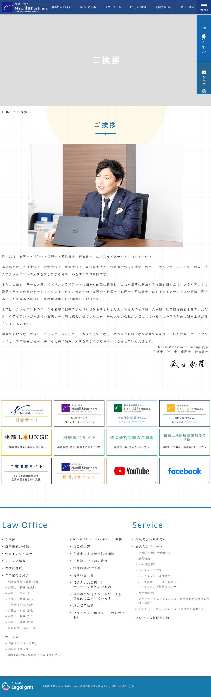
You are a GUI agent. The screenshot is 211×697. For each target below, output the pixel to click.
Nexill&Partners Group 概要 (97, 539)
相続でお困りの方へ (150, 539)
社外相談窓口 (147, 564)
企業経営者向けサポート (154, 552)
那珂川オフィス (18, 649)
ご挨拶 (10, 539)
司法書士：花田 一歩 (22, 627)
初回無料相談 (164, 7)
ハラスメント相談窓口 (156, 576)
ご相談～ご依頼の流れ (90, 561)
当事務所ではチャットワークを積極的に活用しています (97, 596)
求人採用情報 (83, 605)
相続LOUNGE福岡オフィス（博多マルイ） (37, 654)
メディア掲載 (15, 561)
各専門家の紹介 (61, 7)
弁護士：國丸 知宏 (20, 604)
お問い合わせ (83, 575)
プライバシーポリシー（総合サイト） (99, 615)
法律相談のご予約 (87, 568)
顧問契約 (144, 558)
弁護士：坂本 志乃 (20, 599)
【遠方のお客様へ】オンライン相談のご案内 (92, 584)
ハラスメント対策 (150, 570)
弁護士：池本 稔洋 (20, 622)
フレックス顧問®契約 (152, 617)
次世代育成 (13, 568)
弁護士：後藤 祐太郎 (22, 587)
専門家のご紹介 (17, 575)
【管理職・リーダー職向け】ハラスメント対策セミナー (160, 584)
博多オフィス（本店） (23, 643)
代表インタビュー (19, 553)
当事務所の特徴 (17, 546)
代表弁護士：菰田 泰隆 (23, 581)
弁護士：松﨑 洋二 (20, 616)
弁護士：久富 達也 (20, 610)
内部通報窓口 (147, 593)
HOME (7, 112)
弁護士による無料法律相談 (94, 553)
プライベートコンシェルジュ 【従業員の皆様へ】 (171, 608)
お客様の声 (82, 546)
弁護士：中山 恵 (19, 593)
